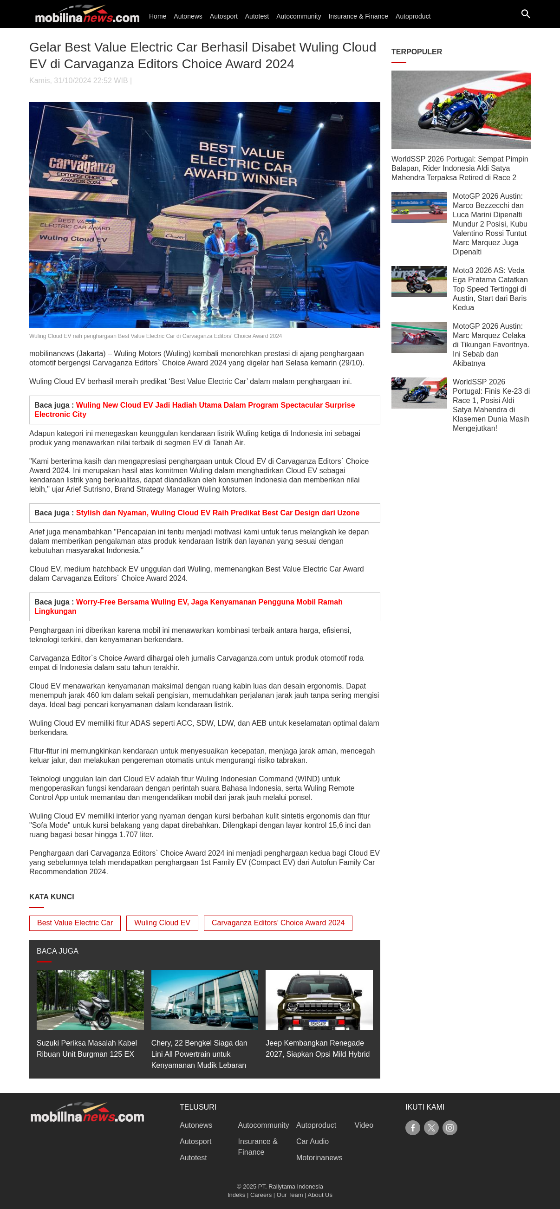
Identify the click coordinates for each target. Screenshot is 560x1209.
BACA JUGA (57, 951)
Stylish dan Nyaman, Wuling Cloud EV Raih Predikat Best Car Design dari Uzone (218, 513)
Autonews (188, 16)
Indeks (236, 1194)
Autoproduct (413, 16)
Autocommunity (298, 16)
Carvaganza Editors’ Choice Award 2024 (278, 923)
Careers (261, 1194)
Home (157, 16)
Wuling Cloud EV (162, 923)
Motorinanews (319, 1158)
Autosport (224, 16)
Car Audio (312, 1141)
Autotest (257, 16)
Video (364, 1125)
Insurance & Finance (358, 16)
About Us (320, 1194)
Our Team (290, 1194)
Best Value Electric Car (75, 923)
